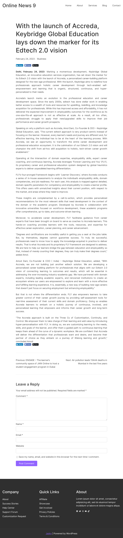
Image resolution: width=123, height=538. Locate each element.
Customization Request (14, 516)
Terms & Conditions (49, 516)
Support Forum (10, 512)
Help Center (8, 508)
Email (19, 435)
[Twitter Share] (35, 65)
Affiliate (43, 499)
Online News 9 (19, 5)
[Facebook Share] (27, 65)
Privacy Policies (47, 512)
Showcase (44, 503)
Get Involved (45, 508)
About (5, 499)
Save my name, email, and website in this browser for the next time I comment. (59, 457)
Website (20, 446)
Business (41, 59)
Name (20, 424)
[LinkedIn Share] (19, 65)
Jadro (49, 533)
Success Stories (10, 503)
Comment (22, 396)
